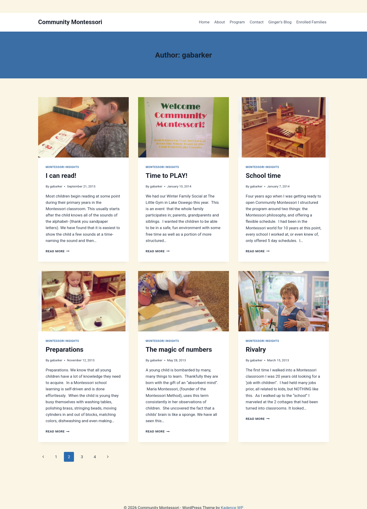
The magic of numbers (179, 349)
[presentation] (83, 127)
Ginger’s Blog (280, 22)
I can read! (61, 175)
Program (237, 22)
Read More (58, 251)
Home (204, 22)
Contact (257, 22)
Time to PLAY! (166, 175)
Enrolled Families (311, 22)
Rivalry (256, 349)
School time (263, 175)
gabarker (56, 186)
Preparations (64, 349)
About (219, 22)
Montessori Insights (62, 167)
